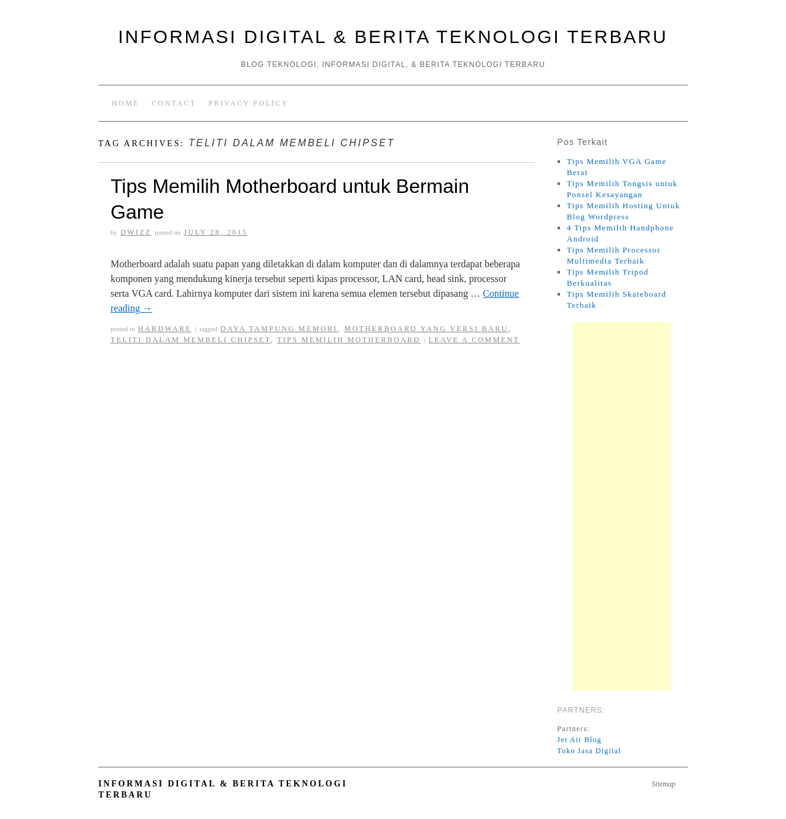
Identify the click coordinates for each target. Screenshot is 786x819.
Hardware (165, 328)
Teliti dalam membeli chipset (191, 339)
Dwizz (136, 232)
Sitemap (663, 784)
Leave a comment (474, 339)
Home (125, 103)
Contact (174, 103)
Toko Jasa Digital (589, 751)
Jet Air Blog (579, 739)
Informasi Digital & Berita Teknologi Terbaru (392, 36)
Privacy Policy (248, 103)
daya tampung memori (279, 328)
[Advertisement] (622, 506)
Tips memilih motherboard (349, 339)
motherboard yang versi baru (426, 328)
